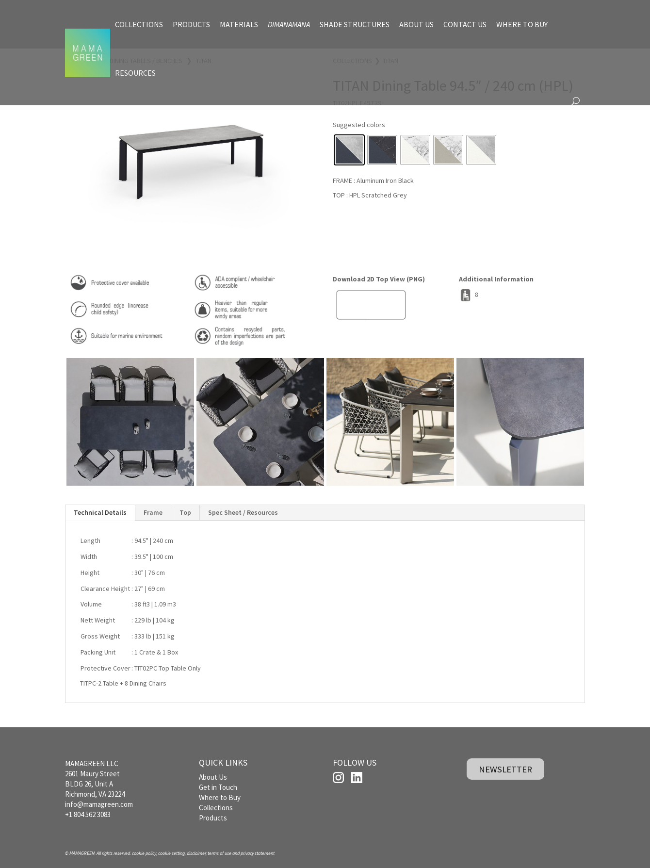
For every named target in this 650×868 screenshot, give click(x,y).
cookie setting (171, 853)
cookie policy (144, 853)
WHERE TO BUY (522, 24)
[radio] (349, 149)
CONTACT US (465, 24)
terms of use (219, 853)
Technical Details (100, 512)
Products (213, 817)
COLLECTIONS (139, 24)
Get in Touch (218, 787)
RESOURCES (135, 73)
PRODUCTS (191, 24)
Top (185, 512)
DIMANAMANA (289, 24)
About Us (213, 777)
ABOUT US (416, 24)
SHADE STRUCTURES (355, 24)
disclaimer (196, 853)
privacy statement (258, 853)
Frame (153, 512)
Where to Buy (220, 797)
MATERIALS (239, 24)
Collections (216, 807)
